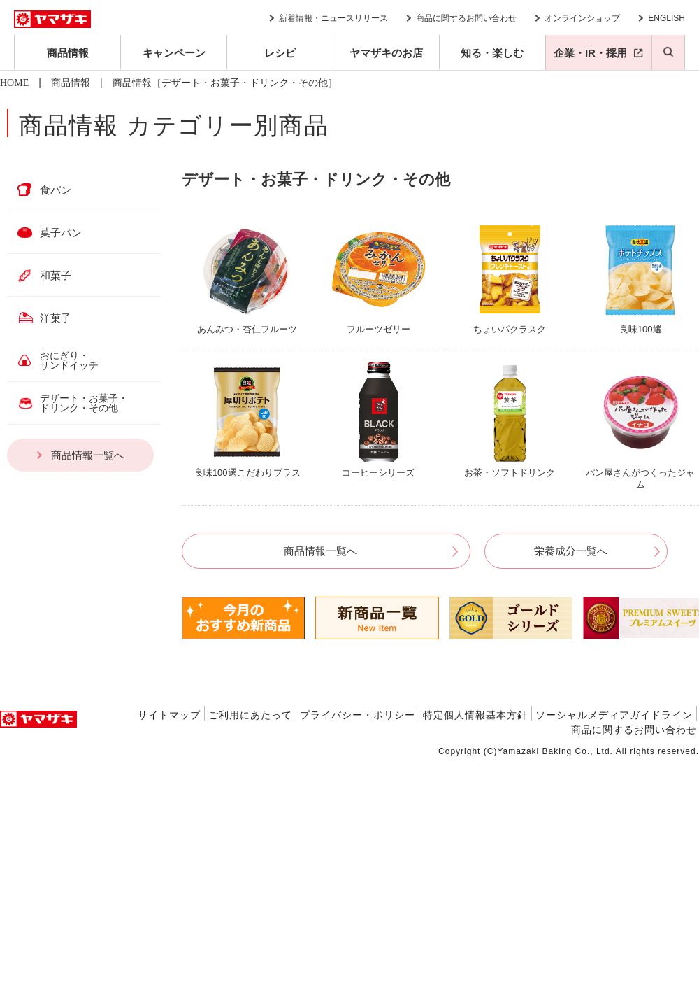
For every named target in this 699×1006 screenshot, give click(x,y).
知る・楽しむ (492, 53)
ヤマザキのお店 (386, 53)
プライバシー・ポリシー (357, 715)
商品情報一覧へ (320, 551)
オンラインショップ (582, 18)
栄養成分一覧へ (570, 551)
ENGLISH (666, 18)
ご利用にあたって (250, 715)
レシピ (280, 53)
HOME (14, 83)
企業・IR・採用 (590, 53)
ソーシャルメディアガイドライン (614, 715)
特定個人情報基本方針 (475, 715)
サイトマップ (169, 715)
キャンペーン (174, 53)
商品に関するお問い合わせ (466, 18)
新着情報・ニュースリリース (333, 18)
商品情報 (68, 53)
